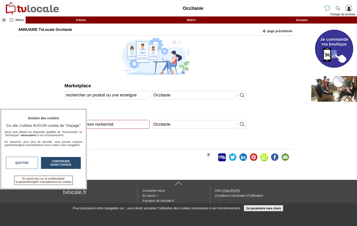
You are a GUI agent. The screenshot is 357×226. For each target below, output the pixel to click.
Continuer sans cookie (60, 163)
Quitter (22, 163)
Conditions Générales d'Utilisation (239, 195)
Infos (227, 190)
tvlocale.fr (75, 192)
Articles (81, 20)
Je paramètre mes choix (263, 208)
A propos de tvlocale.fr (158, 200)
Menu (20, 20)
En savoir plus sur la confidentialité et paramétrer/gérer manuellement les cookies (44, 180)
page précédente (277, 31)
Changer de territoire (342, 14)
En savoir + (151, 195)
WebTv (191, 20)
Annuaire (302, 20)
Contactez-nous (154, 190)
